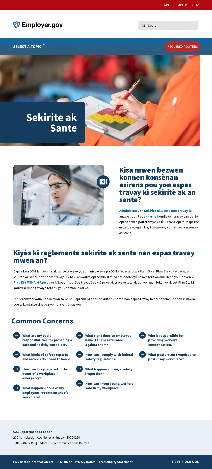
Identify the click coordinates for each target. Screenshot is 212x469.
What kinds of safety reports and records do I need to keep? (47, 356)
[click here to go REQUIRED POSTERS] (182, 46)
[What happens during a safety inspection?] (79, 369)
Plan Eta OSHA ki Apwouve (33, 282)
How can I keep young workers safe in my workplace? (109, 385)
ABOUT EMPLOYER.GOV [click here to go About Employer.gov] (181, 5)
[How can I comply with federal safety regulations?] (79, 354)
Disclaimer (64, 462)
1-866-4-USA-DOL (185, 462)
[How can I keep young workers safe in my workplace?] (79, 383)
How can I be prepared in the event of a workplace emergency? (45, 373)
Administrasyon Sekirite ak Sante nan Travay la (155, 211)
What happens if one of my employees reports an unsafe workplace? (46, 392)
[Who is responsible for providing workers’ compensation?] (142, 335)
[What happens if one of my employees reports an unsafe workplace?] (16, 387)
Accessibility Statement (116, 462)
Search (141, 20)
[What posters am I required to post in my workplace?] (142, 354)
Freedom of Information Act (33, 462)
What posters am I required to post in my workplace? (172, 356)
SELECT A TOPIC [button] (29, 45)
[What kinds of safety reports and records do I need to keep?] (16, 354)
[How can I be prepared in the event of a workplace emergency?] (16, 369)
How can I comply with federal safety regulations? (109, 356)
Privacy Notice (85, 462)
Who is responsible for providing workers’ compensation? (166, 340)
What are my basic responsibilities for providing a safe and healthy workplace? (47, 340)
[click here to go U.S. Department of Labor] (32, 432)
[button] (40, 46)
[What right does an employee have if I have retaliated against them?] (79, 335)
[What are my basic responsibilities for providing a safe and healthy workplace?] (16, 335)
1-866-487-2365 (24, 443)
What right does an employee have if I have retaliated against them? (108, 340)
